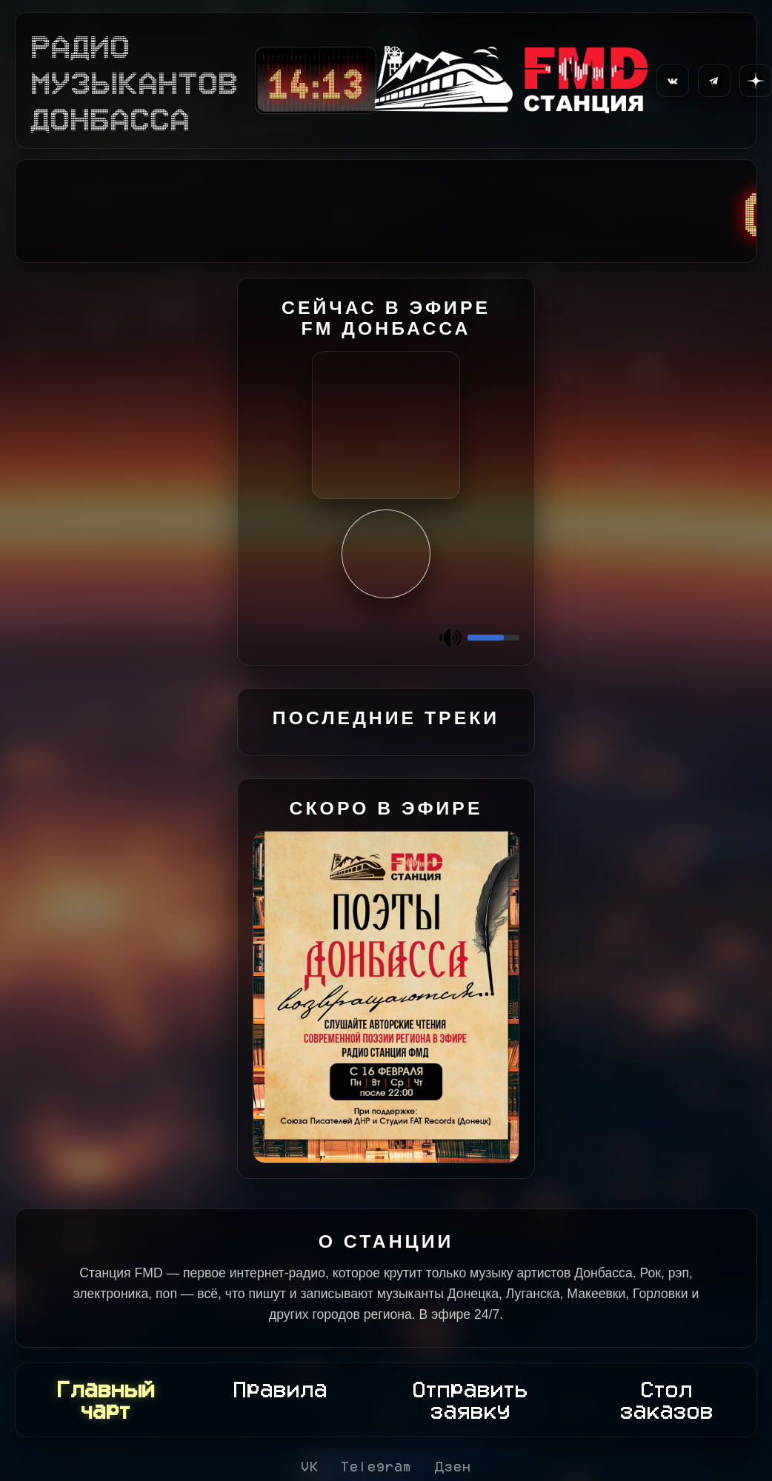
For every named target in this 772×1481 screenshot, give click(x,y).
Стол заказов (666, 1400)
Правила (280, 1389)
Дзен (452, 1466)
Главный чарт (106, 1400)
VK (310, 1466)
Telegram (376, 1466)
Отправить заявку (470, 1400)
